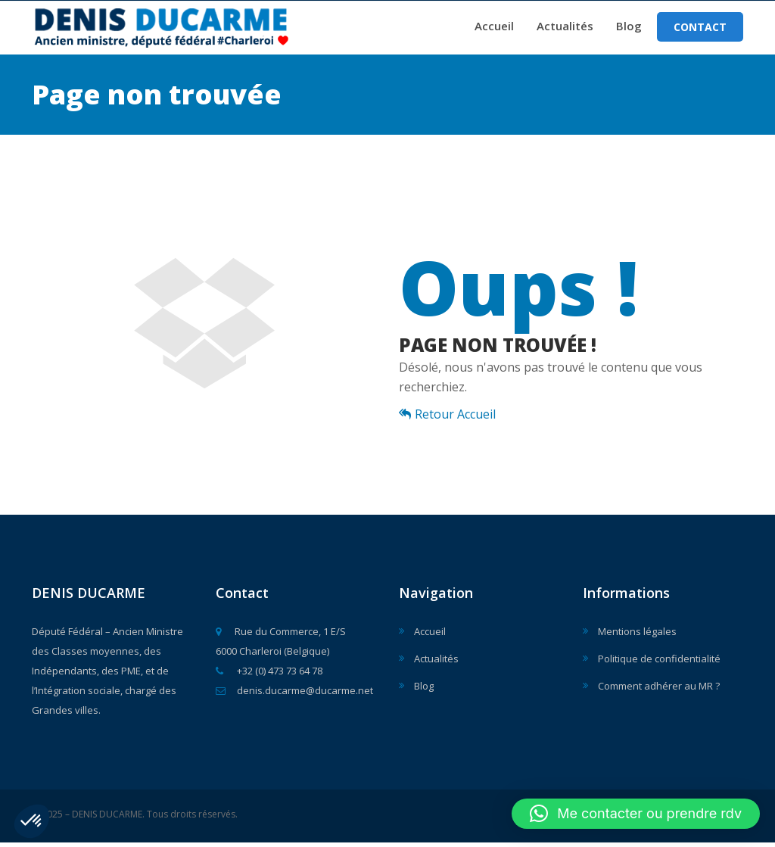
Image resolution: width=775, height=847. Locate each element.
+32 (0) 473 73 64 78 (269, 675)
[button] (32, 821)
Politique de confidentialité (659, 663)
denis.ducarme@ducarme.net (294, 695)
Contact (700, 29)
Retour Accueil (447, 418)
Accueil (494, 28)
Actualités (565, 28)
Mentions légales (637, 636)
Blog (629, 28)
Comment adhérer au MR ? (659, 690)
